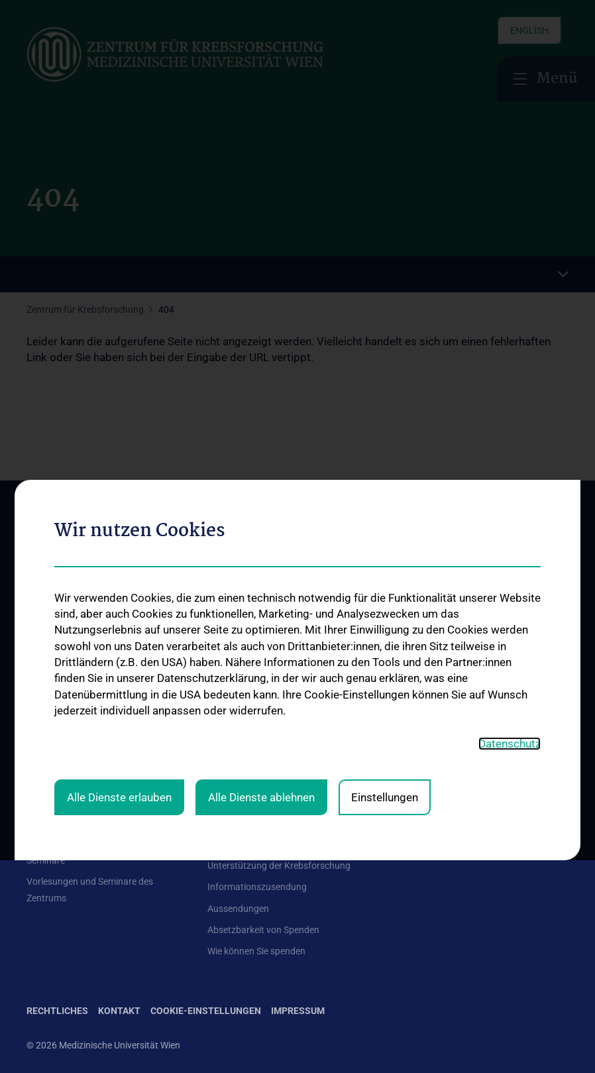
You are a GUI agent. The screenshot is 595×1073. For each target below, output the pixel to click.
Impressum (298, 1010)
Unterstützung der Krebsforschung (279, 865)
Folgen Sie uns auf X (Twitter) (468, 820)
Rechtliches (57, 1010)
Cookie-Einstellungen (205, 1010)
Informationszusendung (257, 886)
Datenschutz (509, 574)
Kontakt (43, 768)
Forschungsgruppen (249, 763)
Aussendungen (238, 908)
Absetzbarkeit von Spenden (263, 930)
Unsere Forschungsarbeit (259, 844)
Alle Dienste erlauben (119, 627)
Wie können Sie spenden (256, 951)
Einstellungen (384, 627)
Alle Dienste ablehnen (261, 627)
